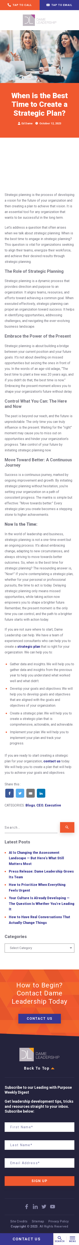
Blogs (30, 805)
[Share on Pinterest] (51, 799)
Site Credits (19, 1221)
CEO (39, 805)
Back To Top (39, 1068)
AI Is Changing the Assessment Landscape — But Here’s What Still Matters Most (36, 858)
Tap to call (20, 5)
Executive (53, 805)
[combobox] (39, 948)
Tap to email (59, 5)
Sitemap (38, 1221)
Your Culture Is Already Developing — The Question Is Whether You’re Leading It (41, 903)
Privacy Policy (58, 1221)
